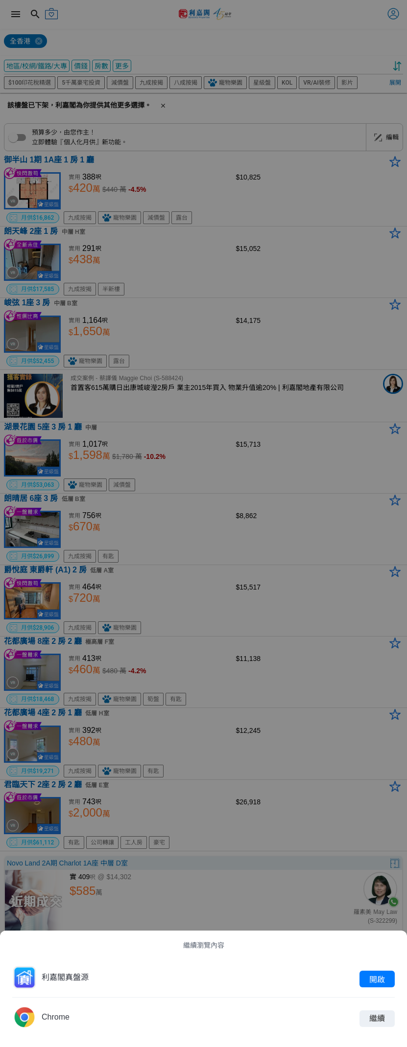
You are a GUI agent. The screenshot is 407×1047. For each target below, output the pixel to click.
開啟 (377, 979)
